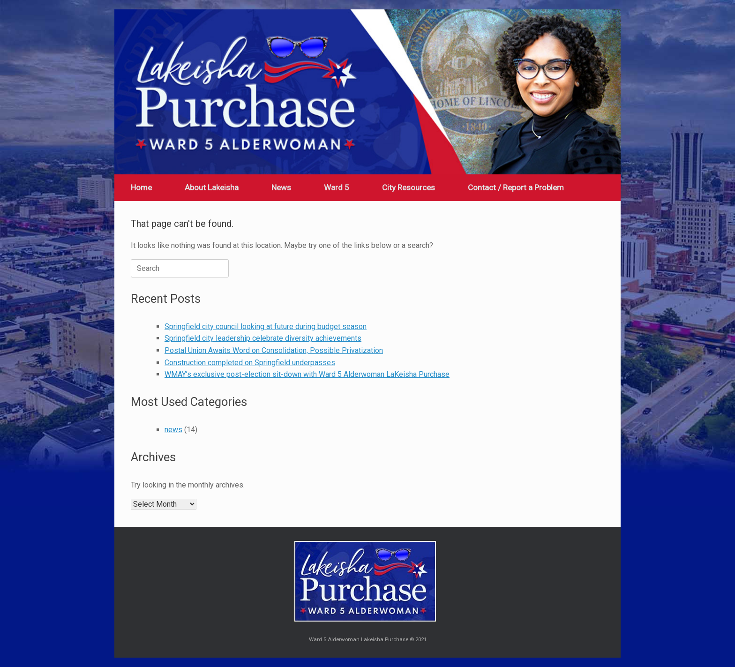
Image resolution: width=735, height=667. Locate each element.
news (173, 429)
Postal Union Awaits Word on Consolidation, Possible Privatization (274, 350)
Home (141, 187)
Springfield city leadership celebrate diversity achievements (263, 338)
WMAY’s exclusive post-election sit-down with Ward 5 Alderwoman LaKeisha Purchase (307, 374)
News (281, 187)
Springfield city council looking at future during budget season (266, 326)
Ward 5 (336, 187)
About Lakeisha (212, 187)
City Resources (408, 187)
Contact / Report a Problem (516, 187)
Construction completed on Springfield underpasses (250, 362)
